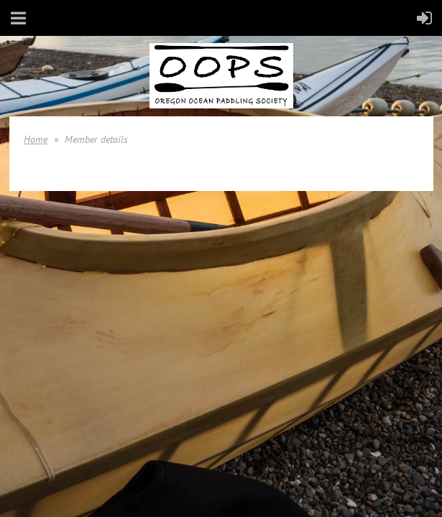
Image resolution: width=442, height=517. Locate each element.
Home (35, 139)
